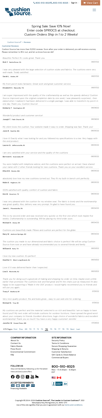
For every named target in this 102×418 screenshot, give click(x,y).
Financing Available (19, 388)
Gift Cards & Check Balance (64, 355)
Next (72, 329)
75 (51, 329)
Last (78, 329)
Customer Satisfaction (62, 352)
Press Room (16, 349)
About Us (15, 340)
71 (34, 329)
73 (42, 329)
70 (30, 329)
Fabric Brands (16, 346)
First (15, 329)
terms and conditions (73, 405)
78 (63, 329)
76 (55, 329)
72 (38, 329)
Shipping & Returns (60, 349)
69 (26, 329)
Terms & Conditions (60, 343)
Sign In (74, 2)
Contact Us (16, 343)
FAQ (12, 355)
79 (67, 329)
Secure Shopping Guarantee (64, 346)
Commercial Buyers (60, 357)
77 (59, 329)
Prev (21, 329)
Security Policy (58, 340)
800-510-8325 (43, 2)
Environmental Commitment (23, 352)
